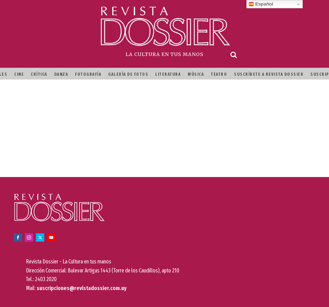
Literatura (168, 74)
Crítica (39, 74)
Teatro (219, 74)
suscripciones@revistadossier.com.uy (81, 288)
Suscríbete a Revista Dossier (268, 74)
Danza (61, 74)
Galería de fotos (128, 74)
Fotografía (88, 74)
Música (196, 74)
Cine (19, 74)
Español (260, 4)
